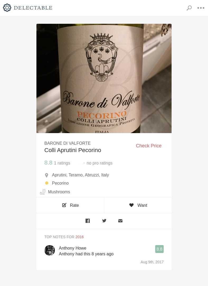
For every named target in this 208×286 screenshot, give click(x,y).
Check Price (149, 145)
